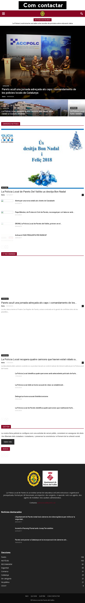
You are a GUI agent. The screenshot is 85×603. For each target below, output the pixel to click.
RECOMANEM (6, 564)
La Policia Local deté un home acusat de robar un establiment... (39, 385)
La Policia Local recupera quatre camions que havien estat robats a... (39, 359)
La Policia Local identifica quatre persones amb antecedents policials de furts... (46, 373)
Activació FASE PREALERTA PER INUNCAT (31, 235)
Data (3, 96)
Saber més (8, 442)
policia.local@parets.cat (46, 503)
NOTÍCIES (74, 108)
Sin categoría (6, 578)
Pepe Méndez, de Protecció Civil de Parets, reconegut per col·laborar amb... (44, 212)
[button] (81, 13)
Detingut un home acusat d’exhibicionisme (31, 396)
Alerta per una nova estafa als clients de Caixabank (35, 201)
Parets (3, 557)
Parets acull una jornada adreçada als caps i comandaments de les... (39, 302)
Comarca (4, 571)
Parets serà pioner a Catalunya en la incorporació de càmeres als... (41, 540)
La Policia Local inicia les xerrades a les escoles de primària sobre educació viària (42, 23)
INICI (26, 596)
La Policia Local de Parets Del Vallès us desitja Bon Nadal (33, 191)
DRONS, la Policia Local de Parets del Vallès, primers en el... (38, 224)
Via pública (5, 582)
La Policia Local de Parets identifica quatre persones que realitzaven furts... (44, 408)
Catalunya (6, 86)
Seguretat (5, 568)
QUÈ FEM (42, 596)
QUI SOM (34, 596)
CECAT (3, 586)
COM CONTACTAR (53, 596)
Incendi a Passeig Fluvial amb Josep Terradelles (34, 528)
